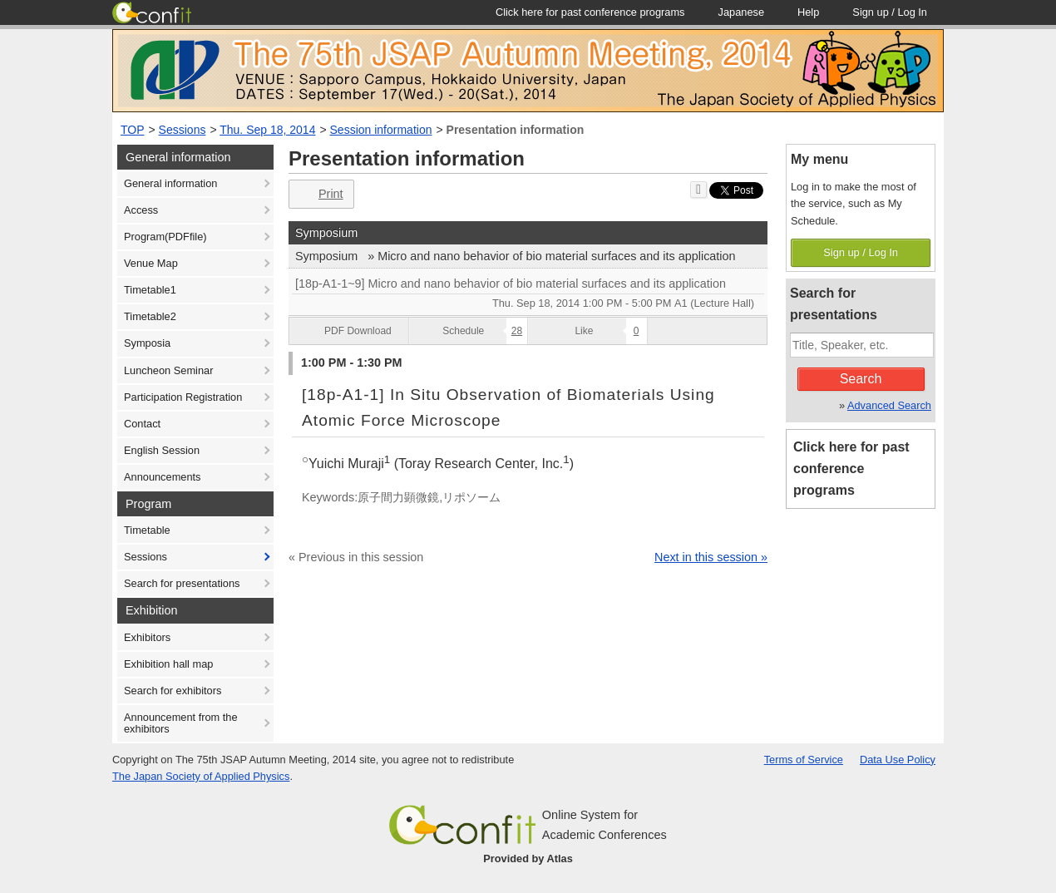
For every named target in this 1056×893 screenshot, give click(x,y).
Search (861, 379)
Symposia (147, 343)
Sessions (182, 129)
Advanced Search (889, 405)
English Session (162, 450)
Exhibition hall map (168, 664)
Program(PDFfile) (165, 236)
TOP (133, 129)
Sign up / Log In (860, 252)
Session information (381, 129)
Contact (142, 423)
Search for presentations (181, 583)
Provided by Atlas (528, 858)
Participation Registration (183, 397)
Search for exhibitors (172, 690)
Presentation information (516, 129)
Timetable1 (150, 290)
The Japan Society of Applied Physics (200, 776)
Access (141, 210)
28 (516, 331)
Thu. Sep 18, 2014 (267, 129)
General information (170, 183)
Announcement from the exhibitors (181, 723)
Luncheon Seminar (168, 370)
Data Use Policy (897, 759)
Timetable (147, 530)
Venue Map (151, 263)
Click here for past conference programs (851, 468)
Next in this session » (710, 557)
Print (319, 194)
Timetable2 (150, 316)
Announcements (162, 477)
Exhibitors (147, 637)
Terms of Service (803, 759)
